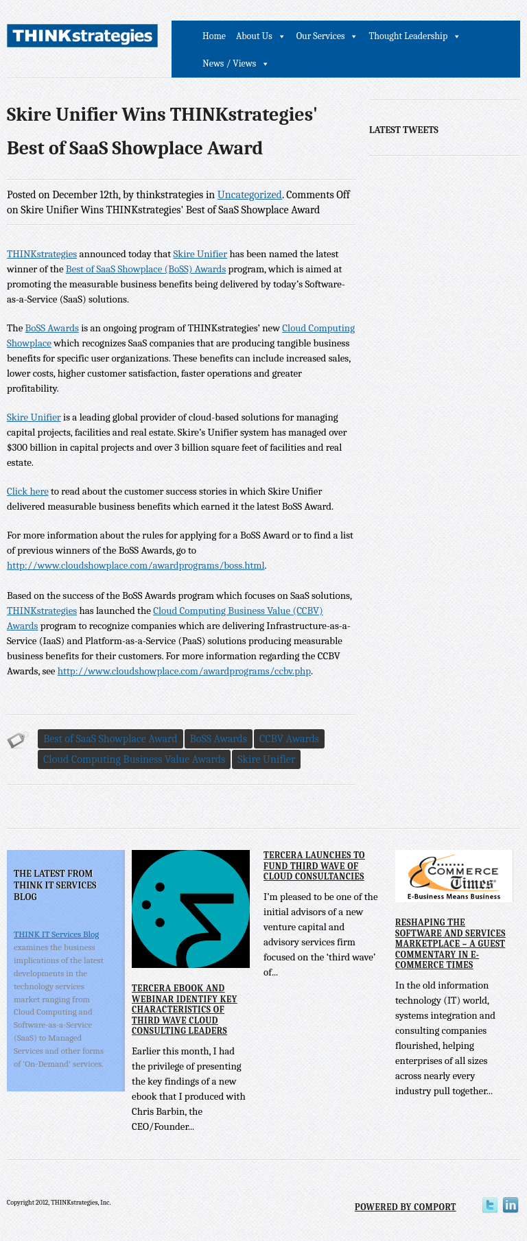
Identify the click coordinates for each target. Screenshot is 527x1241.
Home (214, 36)
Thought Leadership (407, 36)
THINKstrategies (42, 254)
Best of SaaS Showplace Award (110, 739)
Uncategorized (250, 195)
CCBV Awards (289, 739)
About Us (254, 36)
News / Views (229, 63)
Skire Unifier (200, 254)
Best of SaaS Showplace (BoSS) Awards (146, 269)
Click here (28, 491)
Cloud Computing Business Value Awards (134, 759)
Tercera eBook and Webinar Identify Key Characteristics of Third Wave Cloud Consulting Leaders (184, 1009)
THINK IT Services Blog (56, 934)
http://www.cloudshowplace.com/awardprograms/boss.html (136, 565)
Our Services (320, 36)
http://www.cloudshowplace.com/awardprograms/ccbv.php (184, 671)
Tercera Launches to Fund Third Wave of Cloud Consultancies (314, 866)
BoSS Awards (52, 328)
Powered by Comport (405, 1207)
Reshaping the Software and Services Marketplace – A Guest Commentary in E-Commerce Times (450, 943)
